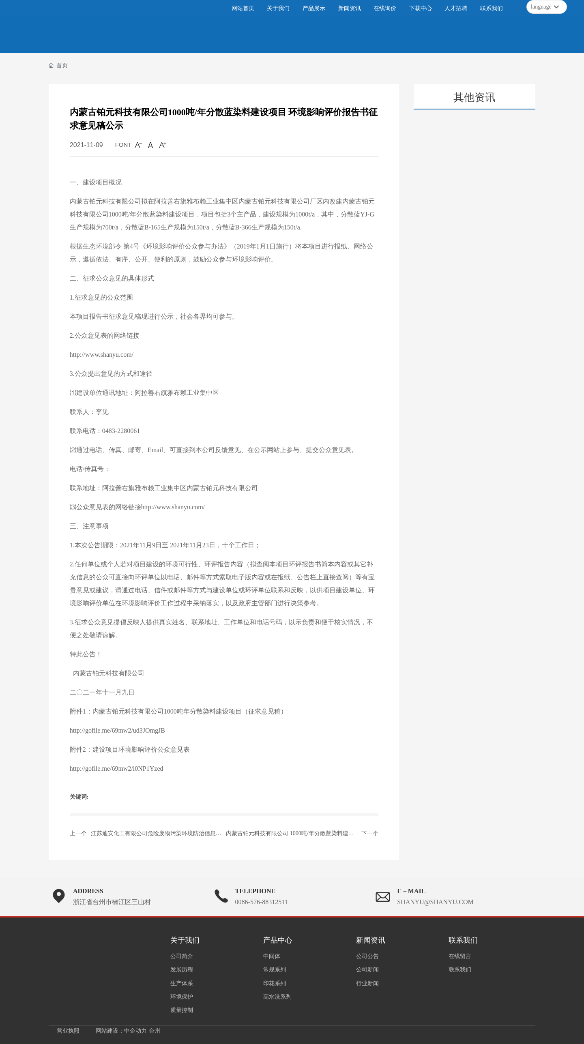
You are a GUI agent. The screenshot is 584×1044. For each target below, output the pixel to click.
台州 (154, 1031)
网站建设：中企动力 (121, 1031)
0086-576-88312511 (261, 901)
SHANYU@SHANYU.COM (435, 901)
